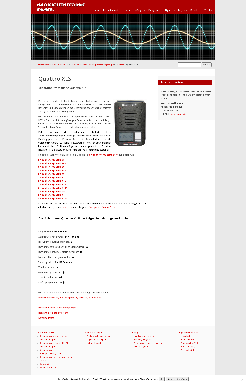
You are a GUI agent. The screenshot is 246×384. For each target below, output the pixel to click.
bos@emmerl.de (178, 113)
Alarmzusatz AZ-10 (189, 343)
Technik (43, 360)
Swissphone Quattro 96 (51, 159)
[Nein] (242, 379)
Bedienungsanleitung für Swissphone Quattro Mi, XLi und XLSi (69, 297)
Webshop (208, 10)
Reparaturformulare (49, 367)
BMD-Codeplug (188, 346)
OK (161, 379)
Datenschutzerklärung (177, 379)
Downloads (45, 364)
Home (97, 10)
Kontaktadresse (46, 317)
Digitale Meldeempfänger (98, 339)
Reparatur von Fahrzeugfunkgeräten (56, 357)
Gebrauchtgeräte (94, 343)
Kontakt (195, 10)
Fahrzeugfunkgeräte (143, 339)
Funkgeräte (155, 10)
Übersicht (68, 207)
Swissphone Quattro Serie (104, 154)
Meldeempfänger (135, 10)
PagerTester (186, 336)
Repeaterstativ (187, 339)
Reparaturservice (112, 10)
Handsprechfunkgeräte (144, 336)
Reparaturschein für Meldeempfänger (57, 307)
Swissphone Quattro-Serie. (102, 207)
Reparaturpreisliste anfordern (53, 312)
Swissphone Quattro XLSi (52, 198)
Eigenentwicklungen (176, 10)
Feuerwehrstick (187, 350)
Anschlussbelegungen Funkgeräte (148, 343)
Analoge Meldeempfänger (98, 336)
